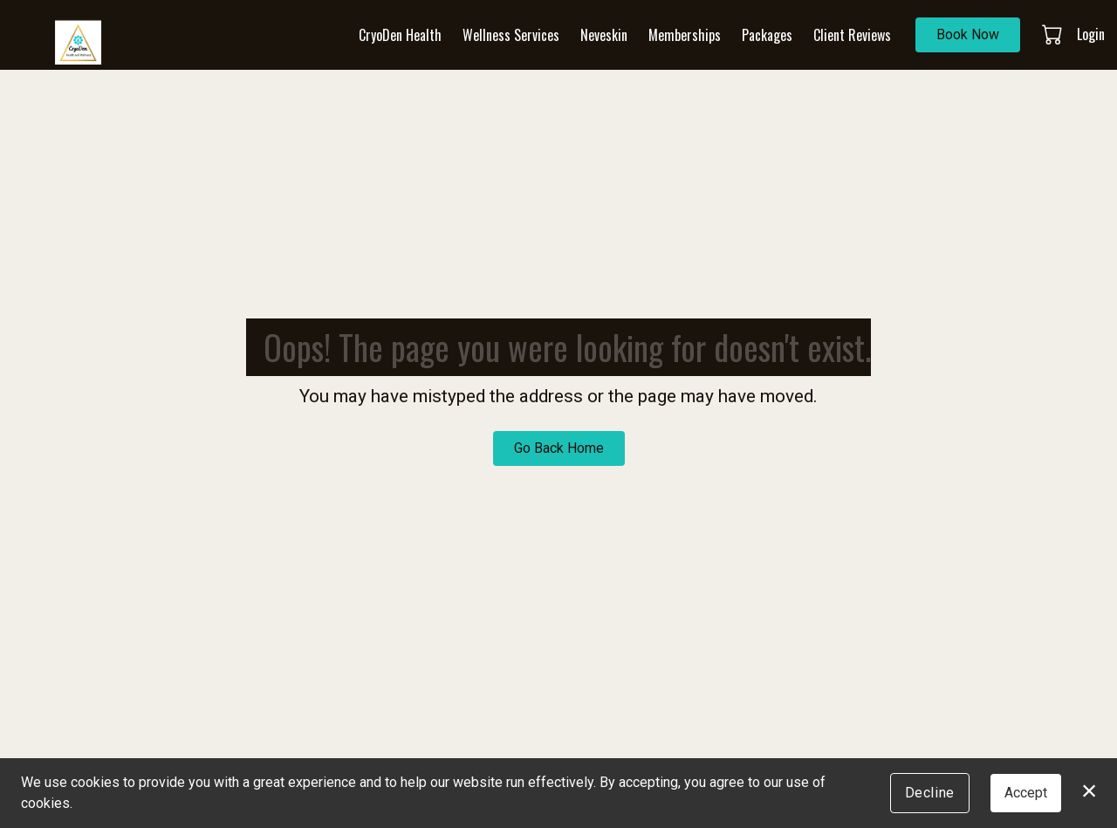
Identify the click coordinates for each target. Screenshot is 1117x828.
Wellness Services (511, 34)
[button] (1054, 34)
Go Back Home (559, 448)
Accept (1025, 792)
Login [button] (1091, 34)
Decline (930, 792)
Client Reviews (852, 34)
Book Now (967, 34)
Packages (767, 34)
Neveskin (603, 34)
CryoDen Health (400, 34)
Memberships (684, 34)
